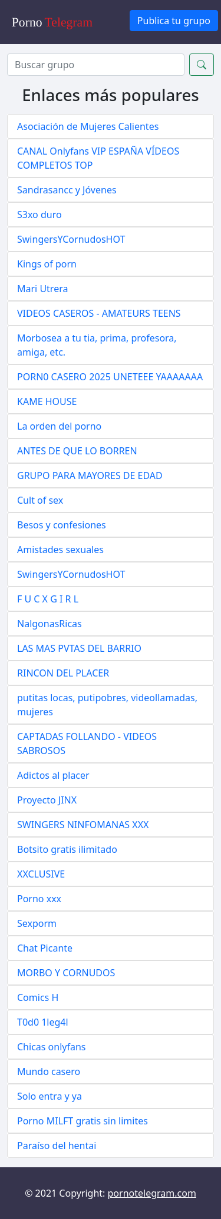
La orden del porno (59, 426)
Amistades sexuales (60, 549)
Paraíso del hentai (56, 1145)
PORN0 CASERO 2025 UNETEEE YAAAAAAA (110, 376)
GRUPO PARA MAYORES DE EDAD (90, 475)
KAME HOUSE (47, 401)
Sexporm (37, 923)
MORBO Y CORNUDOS (66, 972)
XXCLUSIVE (41, 874)
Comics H (37, 997)
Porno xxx (39, 898)
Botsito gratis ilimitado (67, 849)
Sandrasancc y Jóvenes (67, 189)
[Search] (95, 64)
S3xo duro (39, 214)
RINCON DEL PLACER (63, 673)
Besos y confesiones (61, 524)
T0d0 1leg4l (42, 1022)
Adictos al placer (53, 775)
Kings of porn (47, 263)
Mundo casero (48, 1071)
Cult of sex (40, 500)
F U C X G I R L (47, 598)
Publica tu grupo (173, 20)
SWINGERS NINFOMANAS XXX (83, 824)
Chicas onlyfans (51, 1046)
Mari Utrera (42, 288)
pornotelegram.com (152, 1193)
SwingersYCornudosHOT (71, 239)
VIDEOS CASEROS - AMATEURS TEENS (99, 313)
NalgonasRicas (49, 623)
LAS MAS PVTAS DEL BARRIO (79, 648)
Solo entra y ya (49, 1096)
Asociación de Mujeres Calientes (88, 126)
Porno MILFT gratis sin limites (82, 1120)
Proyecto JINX (47, 799)
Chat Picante (44, 948)
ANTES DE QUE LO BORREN (77, 450)
